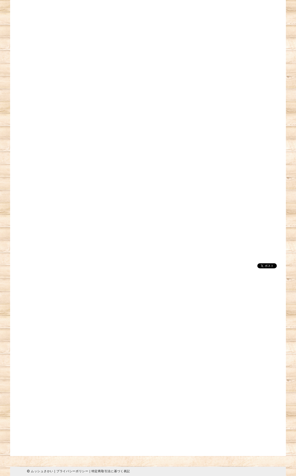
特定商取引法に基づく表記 (111, 471)
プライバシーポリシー (72, 471)
